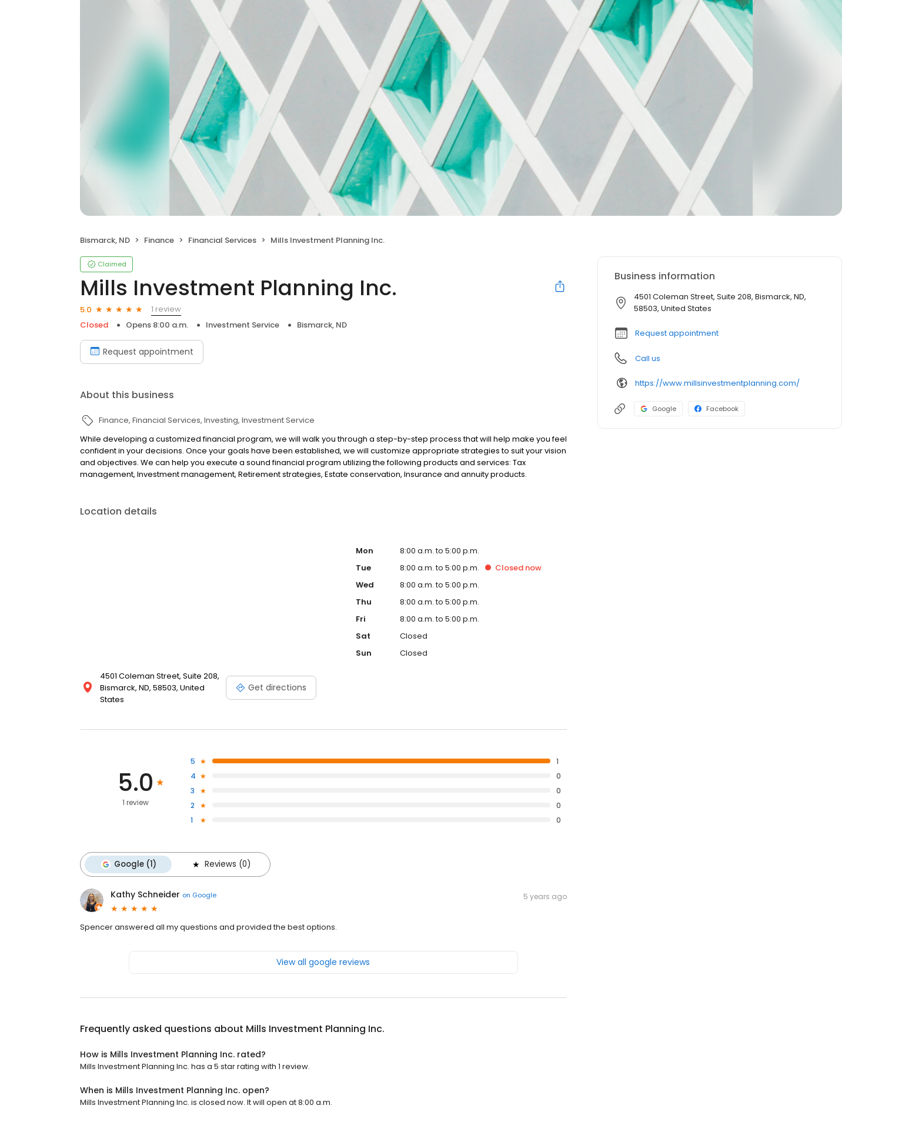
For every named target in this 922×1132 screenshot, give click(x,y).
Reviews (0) (220, 864)
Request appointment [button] (677, 333)
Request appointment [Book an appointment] (141, 352)
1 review (166, 309)
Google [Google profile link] (658, 408)
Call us (647, 358)
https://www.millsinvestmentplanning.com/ (717, 383)
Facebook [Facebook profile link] (716, 408)
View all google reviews (323, 962)
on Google (199, 895)
